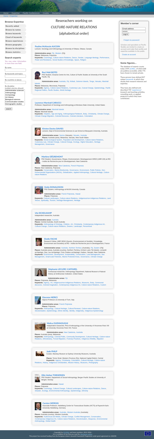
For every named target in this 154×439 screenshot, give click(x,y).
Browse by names (13, 30)
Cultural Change (66, 142)
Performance (104, 58)
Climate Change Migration (44, 116)
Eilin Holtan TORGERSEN (53, 375)
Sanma (62, 135)
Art (72, 224)
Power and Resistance (43, 60)
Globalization (67, 172)
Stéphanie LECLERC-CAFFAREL (62, 269)
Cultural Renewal (74, 308)
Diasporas (92, 419)
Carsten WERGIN (51, 403)
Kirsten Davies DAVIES (52, 128)
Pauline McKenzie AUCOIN (47, 46)
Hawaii (77, 194)
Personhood (87, 226)
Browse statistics (13, 52)
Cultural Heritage (96, 172)
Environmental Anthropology (59, 391)
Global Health (51, 421)
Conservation (49, 170)
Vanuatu (98, 81)
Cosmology (48, 58)
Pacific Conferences (31, 13)
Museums (85, 283)
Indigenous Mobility (89, 339)
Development (59, 254)
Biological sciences (15, 99)
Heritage (77, 200)
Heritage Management (65, 200)
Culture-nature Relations (62, 58)
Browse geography (14, 45)
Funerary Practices (73, 339)
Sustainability (70, 254)
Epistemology (99, 88)
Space (76, 60)
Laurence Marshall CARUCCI (48, 102)
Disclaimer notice (86, 434)
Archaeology (15, 95)
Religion (83, 60)
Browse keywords (13, 33)
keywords (129, 79)
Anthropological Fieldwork (72, 114)
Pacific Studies (53, 90)
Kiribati (72, 81)
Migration (100, 339)
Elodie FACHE (50, 239)
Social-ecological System (53, 140)
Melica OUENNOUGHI (57, 323)
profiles (132, 69)
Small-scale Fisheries (53, 257)
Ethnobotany (47, 339)
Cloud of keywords (14, 37)
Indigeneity (80, 311)
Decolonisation (40, 311)
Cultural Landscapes (51, 198)
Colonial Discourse (62, 116)
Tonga (91, 81)
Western (58, 53)
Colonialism (88, 116)
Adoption (47, 114)
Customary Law (75, 88)
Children (66, 224)
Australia (62, 81)
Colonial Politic (60, 337)
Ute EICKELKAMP (43, 213)
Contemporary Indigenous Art (94, 224)
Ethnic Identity (63, 311)
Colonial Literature (76, 116)
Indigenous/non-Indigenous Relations (92, 198)
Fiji (53, 53)
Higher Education (86, 142)
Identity (72, 311)
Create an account (129, 54)
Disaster (38, 391)
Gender (80, 58)
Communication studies (15, 102)
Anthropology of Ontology (53, 224)
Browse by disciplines (15, 48)
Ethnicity (85, 391)
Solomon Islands (82, 81)
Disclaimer (56, 13)
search (8, 109)
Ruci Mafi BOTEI (49, 72)
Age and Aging (56, 114)
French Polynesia (77, 166)
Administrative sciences (15, 90)
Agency (46, 88)
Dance (74, 58)
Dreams (70, 226)
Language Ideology (92, 58)
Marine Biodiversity (61, 170)
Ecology (76, 142)
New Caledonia (64, 166)
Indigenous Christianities (58, 363)
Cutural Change (87, 88)
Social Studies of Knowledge (62, 60)
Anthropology (15, 93)
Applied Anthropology (81, 172)
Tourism (52, 200)
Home (5, 13)
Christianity (92, 114)
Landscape (78, 226)
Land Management (93, 254)
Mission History (73, 363)
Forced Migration (59, 339)
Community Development (76, 337)
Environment (84, 170)
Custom (103, 285)
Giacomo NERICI (50, 297)
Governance (50, 144)
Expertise (16, 13)
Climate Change (103, 114)
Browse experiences (14, 41)
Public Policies (95, 170)
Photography (93, 363)
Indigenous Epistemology (94, 311)
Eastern (97, 248)
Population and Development (73, 140)
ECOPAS (66, 432)
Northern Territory (75, 248)
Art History (15, 97)
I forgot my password (131, 40)
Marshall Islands (58, 109)
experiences (136, 90)
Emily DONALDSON (53, 187)
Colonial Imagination (50, 285)
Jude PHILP (52, 351)
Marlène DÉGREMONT (52, 156)
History (45, 363)
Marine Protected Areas (70, 257)
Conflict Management (82, 417)
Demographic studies (15, 104)
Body (85, 114)
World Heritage (65, 90)
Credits (46, 13)
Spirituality (45, 200)
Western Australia (73, 412)
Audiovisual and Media (52, 417)
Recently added (12, 26)
